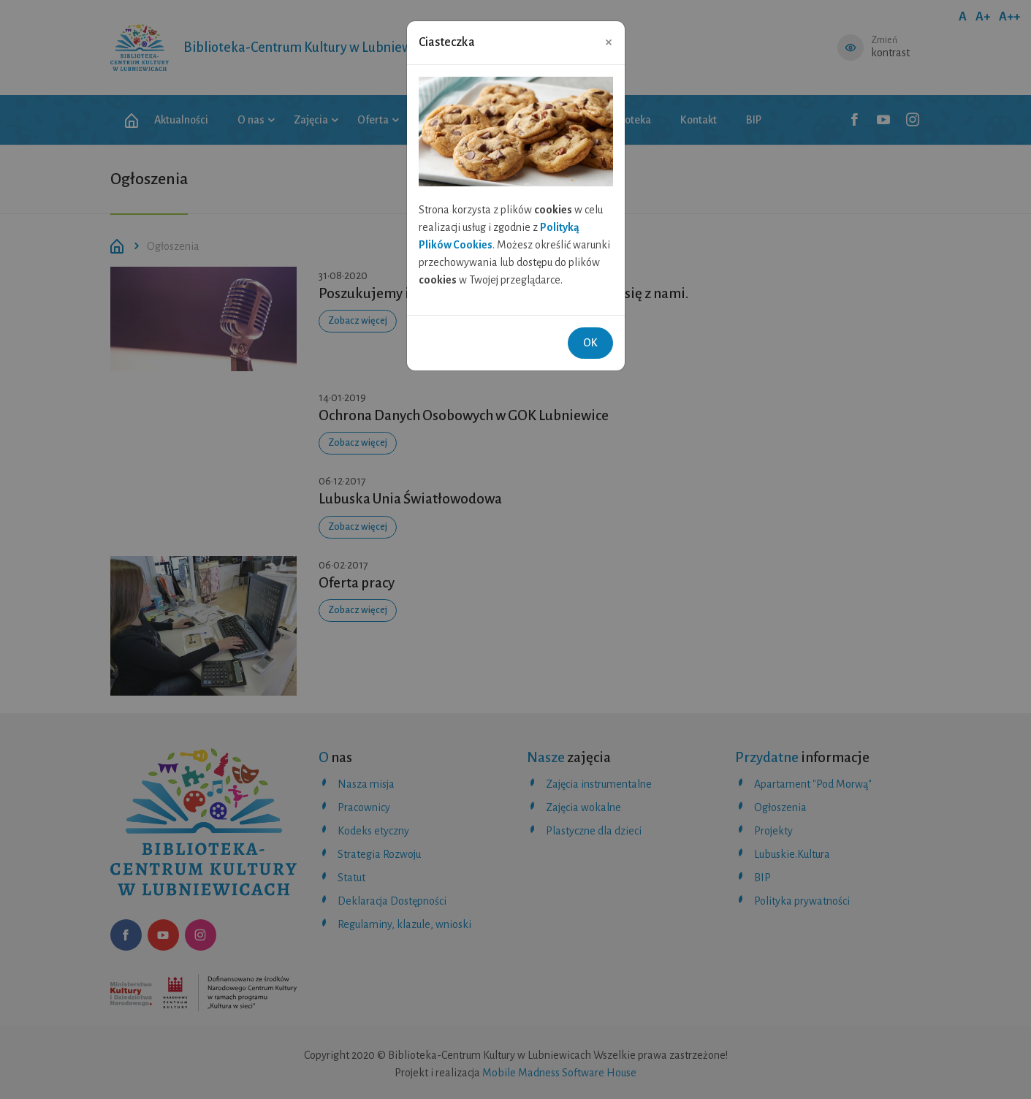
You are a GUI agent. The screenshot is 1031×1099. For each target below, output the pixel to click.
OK (590, 343)
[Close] (609, 41)
